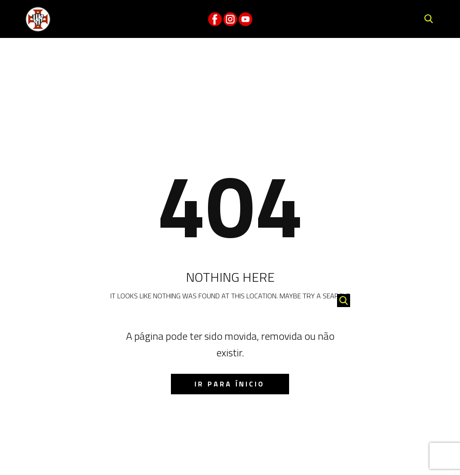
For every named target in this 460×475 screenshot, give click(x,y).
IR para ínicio (229, 384)
